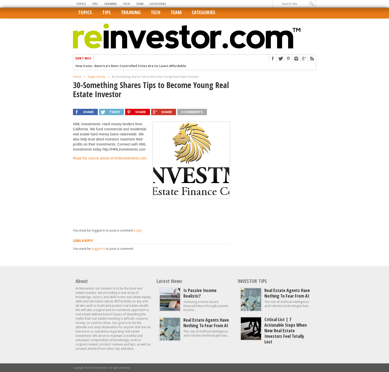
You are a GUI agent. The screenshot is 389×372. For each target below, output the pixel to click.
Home (77, 76)
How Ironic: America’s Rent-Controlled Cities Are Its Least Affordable (130, 66)
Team (139, 4)
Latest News (169, 281)
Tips (95, 4)
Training (110, 4)
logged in (98, 248)
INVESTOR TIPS (252, 281)
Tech (126, 4)
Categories (157, 4)
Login (138, 230)
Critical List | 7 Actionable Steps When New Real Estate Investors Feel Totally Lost (285, 330)
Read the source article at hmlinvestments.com (110, 158)
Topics (81, 4)
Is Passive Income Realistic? (200, 293)
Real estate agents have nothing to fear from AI (206, 322)
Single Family (96, 76)
